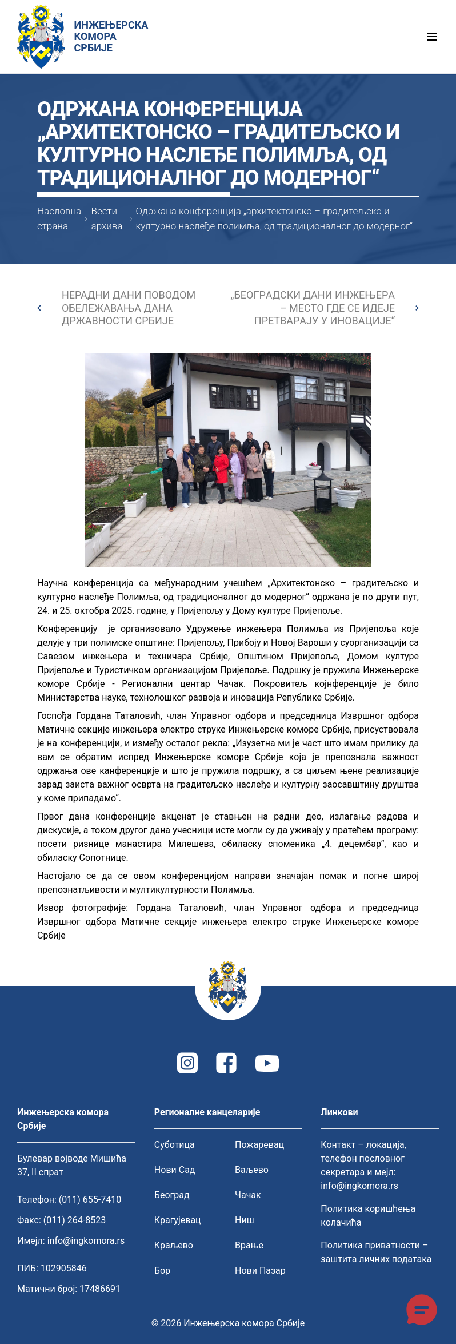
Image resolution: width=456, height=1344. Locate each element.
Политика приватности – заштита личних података (376, 1252)
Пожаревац (259, 1144)
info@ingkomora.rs (86, 1240)
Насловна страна (59, 218)
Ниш (244, 1220)
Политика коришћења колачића (368, 1215)
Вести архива (107, 218)
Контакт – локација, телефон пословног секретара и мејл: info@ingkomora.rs (363, 1165)
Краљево (173, 1245)
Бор (162, 1270)
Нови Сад (174, 1169)
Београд (172, 1195)
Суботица (174, 1144)
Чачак (248, 1195)
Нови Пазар (260, 1270)
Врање (249, 1245)
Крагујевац (177, 1220)
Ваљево (252, 1169)
